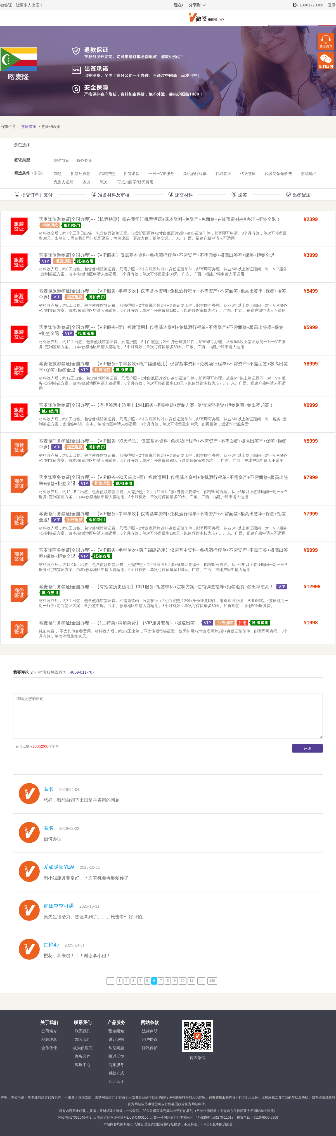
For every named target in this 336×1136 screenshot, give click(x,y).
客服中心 (83, 1064)
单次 (103, 182)
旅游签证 (62, 160)
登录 (332, 5)
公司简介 (49, 1031)
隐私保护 (150, 1048)
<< (110, 981)
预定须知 (116, 1031)
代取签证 (223, 173)
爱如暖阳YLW (59, 867)
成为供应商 (83, 1048)
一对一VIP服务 (161, 173)
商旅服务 (116, 1064)
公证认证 (116, 1081)
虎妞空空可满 (59, 906)
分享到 (198, 6)
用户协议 (150, 1039)
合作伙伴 (49, 1048)
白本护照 (107, 173)
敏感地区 (309, 173)
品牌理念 (49, 1039)
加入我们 (83, 1039)
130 (212, 981)
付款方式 (116, 1073)
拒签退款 (131, 173)
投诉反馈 (116, 1056)
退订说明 (116, 1039)
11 (191, 981)
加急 (58, 173)
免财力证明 (64, 182)
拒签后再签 (80, 173)
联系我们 (83, 1031)
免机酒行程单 (195, 173)
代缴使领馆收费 (278, 173)
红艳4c (51, 945)
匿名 (49, 789)
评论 (307, 748)
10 (182, 981)
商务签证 (84, 160)
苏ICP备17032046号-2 (74, 1117)
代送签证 (248, 173)
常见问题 (116, 1048)
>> (201, 981)
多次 (86, 182)
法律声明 (150, 1031)
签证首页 (29, 126)
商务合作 (83, 1056)
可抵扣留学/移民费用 (135, 182)
